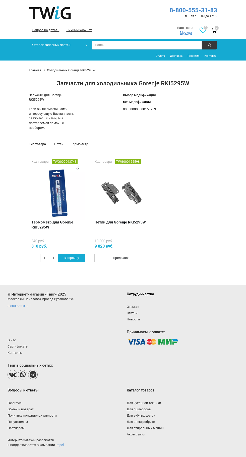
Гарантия (193, 56)
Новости (133, 319)
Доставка (176, 56)
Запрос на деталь (45, 30)
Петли (59, 144)
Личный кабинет (79, 30)
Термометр (79, 144)
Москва (186, 32)
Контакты (210, 56)
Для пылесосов (139, 409)
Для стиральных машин (145, 428)
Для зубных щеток (141, 415)
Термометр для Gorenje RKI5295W (52, 225)
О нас (12, 340)
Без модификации (137, 102)
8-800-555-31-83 (193, 10)
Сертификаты (18, 346)
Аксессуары (136, 434)
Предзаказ (121, 258)
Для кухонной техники (144, 403)
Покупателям (18, 422)
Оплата (160, 56)
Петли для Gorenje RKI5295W (120, 222)
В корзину (71, 258)
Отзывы (133, 307)
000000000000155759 (139, 109)
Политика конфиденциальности (32, 415)
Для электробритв (141, 422)
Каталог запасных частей (51, 45)
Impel (60, 445)
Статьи (132, 313)
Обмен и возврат (20, 409)
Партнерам (16, 428)
